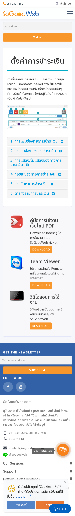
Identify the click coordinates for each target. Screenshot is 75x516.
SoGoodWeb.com (17, 402)
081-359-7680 (15, 3)
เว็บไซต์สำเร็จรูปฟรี (27, 410)
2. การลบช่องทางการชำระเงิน (33, 151)
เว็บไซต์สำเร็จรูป (35, 424)
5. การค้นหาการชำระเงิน (29, 184)
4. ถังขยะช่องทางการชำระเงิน (32, 174)
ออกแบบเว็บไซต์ (50, 410)
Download (41, 249)
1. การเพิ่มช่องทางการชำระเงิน (34, 141)
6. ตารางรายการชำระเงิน (29, 194)
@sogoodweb (18, 454)
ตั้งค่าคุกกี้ (21, 505)
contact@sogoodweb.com (26, 448)
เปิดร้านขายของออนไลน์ (47, 420)
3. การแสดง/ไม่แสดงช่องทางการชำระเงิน (36, 163)
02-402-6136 (17, 439)
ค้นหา (37, 37)
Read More (40, 326)
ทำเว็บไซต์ (48, 415)
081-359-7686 (38, 433)
